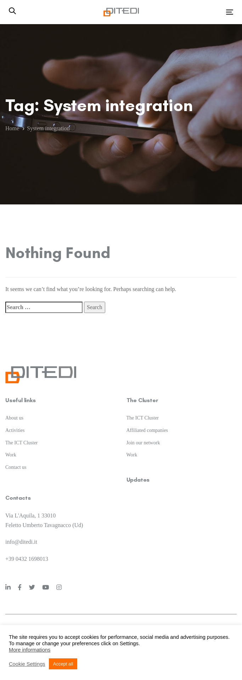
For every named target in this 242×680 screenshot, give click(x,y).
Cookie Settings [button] (27, 664)
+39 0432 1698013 (26, 559)
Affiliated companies (147, 430)
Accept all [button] (63, 664)
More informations (29, 650)
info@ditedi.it (21, 542)
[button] (12, 11)
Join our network (143, 442)
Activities (14, 430)
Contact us (16, 467)
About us (14, 418)
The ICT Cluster (21, 442)
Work (10, 454)
